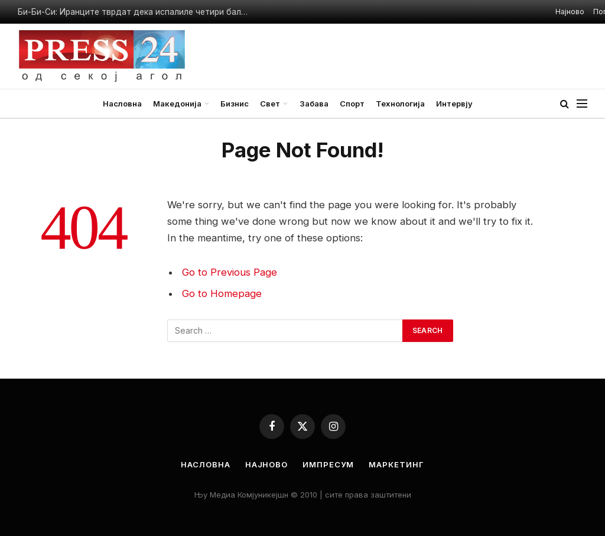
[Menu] (582, 104)
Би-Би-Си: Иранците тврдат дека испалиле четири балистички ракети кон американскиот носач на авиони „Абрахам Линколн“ (136, 12)
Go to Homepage (222, 293)
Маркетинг (396, 464)
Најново (569, 11)
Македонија (177, 103)
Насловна (122, 103)
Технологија (400, 103)
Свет (270, 103)
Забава (314, 103)
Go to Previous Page (229, 272)
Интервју (454, 103)
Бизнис (234, 103)
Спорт (352, 103)
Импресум (328, 464)
